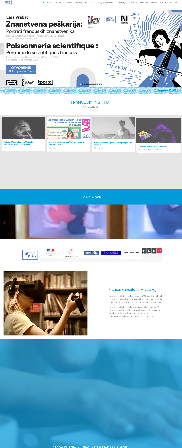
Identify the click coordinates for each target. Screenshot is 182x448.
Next (180, 49)
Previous (2, 49)
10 (97, 84)
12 (101, 84)
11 (99, 84)
